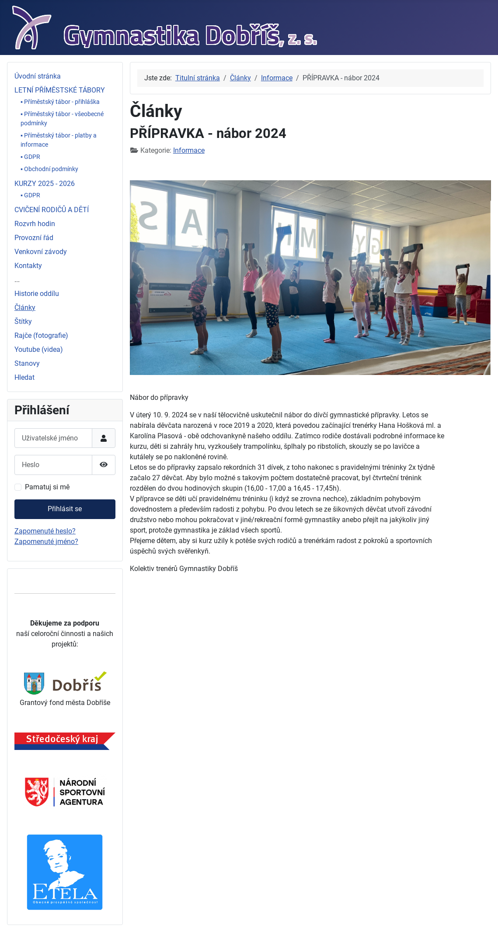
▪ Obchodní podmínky (49, 168)
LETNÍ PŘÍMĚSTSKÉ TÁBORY (59, 90)
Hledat (24, 377)
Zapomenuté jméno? (46, 541)
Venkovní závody (40, 252)
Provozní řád (33, 238)
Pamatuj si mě (47, 487)
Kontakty (28, 265)
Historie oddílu (36, 293)
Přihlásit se (65, 509)
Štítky (23, 321)
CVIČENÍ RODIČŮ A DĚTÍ (51, 210)
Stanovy (27, 363)
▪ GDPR (30, 156)
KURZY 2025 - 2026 (44, 183)
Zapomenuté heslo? (45, 531)
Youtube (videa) (38, 349)
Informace (189, 150)
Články (24, 307)
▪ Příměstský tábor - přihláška (60, 101)
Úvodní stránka (37, 76)
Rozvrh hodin (34, 224)
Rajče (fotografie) (41, 335)
